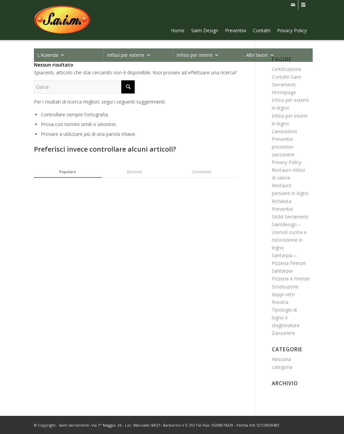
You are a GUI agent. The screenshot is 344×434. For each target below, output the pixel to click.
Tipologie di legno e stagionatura (285, 317)
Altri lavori (260, 55)
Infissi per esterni (129, 55)
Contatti (261, 30)
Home (177, 30)
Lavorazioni (284, 131)
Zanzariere (283, 333)
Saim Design (204, 30)
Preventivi (235, 30)
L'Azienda (51, 55)
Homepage (284, 92)
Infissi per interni (198, 55)
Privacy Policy (292, 30)
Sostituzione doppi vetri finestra (285, 294)
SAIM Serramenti (290, 216)
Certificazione (286, 69)
